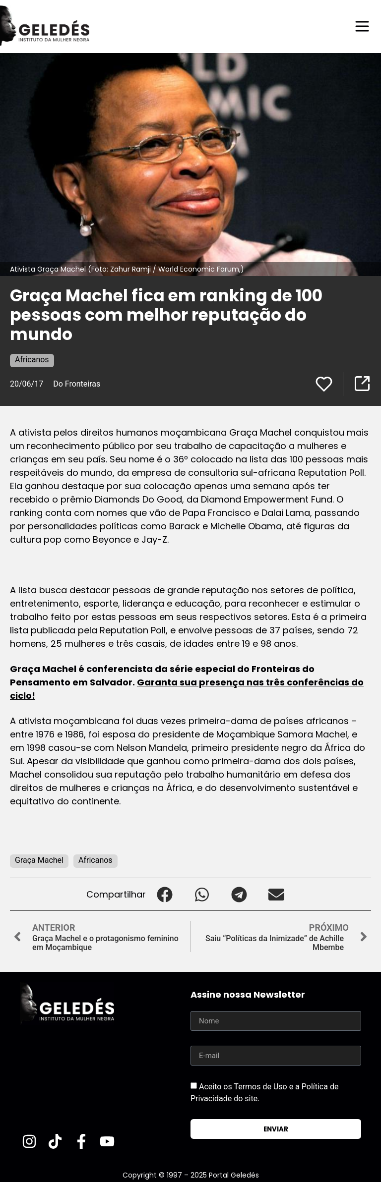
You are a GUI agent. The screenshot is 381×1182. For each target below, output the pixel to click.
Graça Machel (39, 860)
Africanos (32, 359)
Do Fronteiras (76, 384)
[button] (164, 894)
